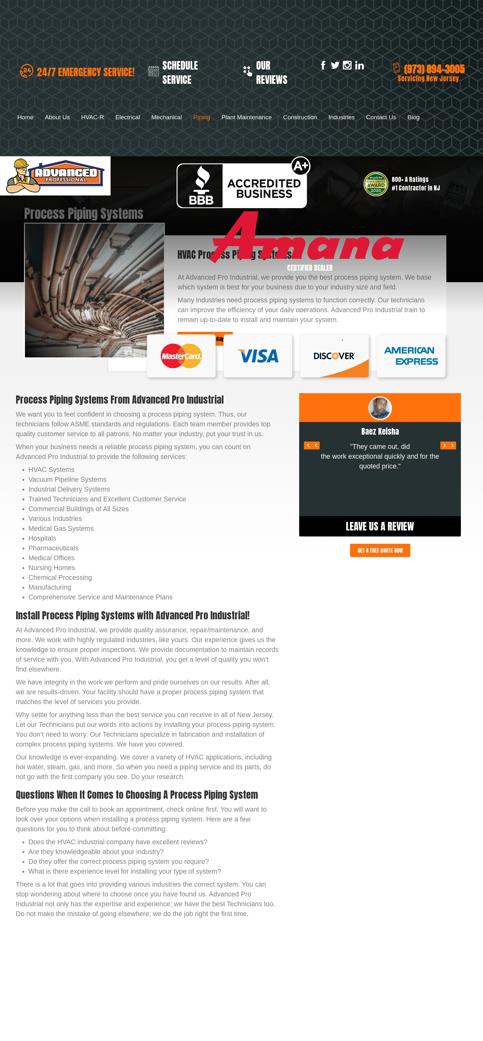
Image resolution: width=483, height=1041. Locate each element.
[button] (380, 550)
